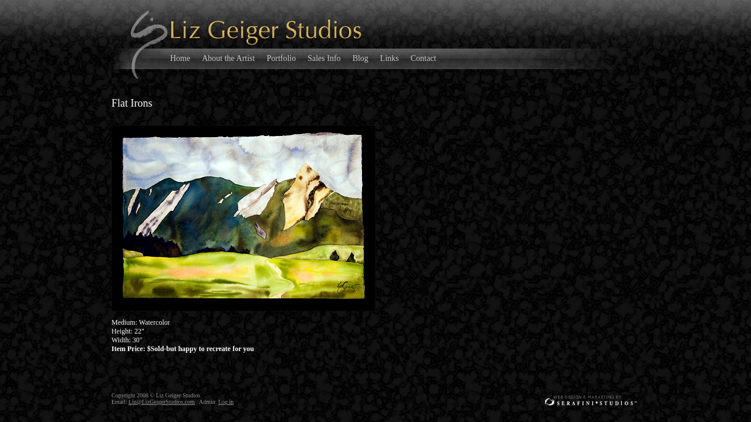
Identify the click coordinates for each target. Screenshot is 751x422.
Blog (360, 58)
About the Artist (228, 58)
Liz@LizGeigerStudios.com (161, 402)
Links (389, 58)
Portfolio (281, 58)
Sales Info (323, 58)
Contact (424, 58)
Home (180, 58)
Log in (226, 402)
